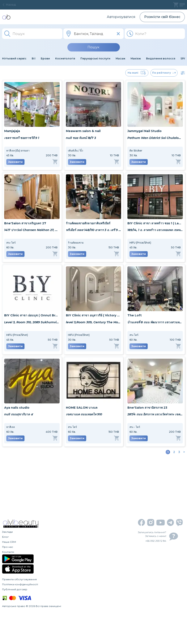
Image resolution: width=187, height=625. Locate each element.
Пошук (93, 47)
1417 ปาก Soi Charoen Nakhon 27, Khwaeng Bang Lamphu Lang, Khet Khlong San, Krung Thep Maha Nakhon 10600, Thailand (32, 230)
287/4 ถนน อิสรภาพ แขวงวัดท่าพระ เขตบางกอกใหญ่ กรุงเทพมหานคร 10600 (155, 414)
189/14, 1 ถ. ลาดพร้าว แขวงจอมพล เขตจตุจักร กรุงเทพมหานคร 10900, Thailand (155, 230)
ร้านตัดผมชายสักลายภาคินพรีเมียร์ (88, 223)
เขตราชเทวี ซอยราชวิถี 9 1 (21, 138)
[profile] (182, 4)
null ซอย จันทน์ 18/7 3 (81, 138)
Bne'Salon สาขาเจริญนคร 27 (25, 223)
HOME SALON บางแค (81, 407)
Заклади (7, 531)
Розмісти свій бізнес (162, 17)
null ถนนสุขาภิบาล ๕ (18, 414)
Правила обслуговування (19, 579)
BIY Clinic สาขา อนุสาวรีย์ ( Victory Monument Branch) (93, 315)
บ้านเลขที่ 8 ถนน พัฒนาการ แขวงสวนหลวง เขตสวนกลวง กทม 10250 (155, 322)
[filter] (183, 73)
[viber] (179, 522)
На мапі (137, 73)
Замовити (15, 161)
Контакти (8, 551)
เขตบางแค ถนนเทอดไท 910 (84, 414)
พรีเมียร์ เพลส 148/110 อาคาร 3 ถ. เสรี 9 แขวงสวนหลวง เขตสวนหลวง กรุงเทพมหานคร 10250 (93, 230)
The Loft (134, 315)
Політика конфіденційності (20, 584)
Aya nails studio (16, 407)
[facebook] (141, 522)
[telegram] (170, 522)
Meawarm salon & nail (83, 131)
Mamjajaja (12, 131)
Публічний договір (14, 589)
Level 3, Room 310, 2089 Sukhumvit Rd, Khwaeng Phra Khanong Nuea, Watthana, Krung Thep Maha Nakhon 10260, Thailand (32, 322)
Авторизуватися (121, 17)
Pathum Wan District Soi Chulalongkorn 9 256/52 (155, 138)
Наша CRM (9, 541)
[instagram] (150, 522)
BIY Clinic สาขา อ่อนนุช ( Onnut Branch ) (32, 315)
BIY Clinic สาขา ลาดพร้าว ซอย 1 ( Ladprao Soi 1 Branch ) (155, 223)
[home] (6, 16)
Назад (9, 4)
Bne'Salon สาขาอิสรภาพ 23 (147, 407)
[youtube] (160, 523)
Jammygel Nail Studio (144, 131)
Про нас (7, 546)
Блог (5, 536)
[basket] (175, 4)
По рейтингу (164, 72)
